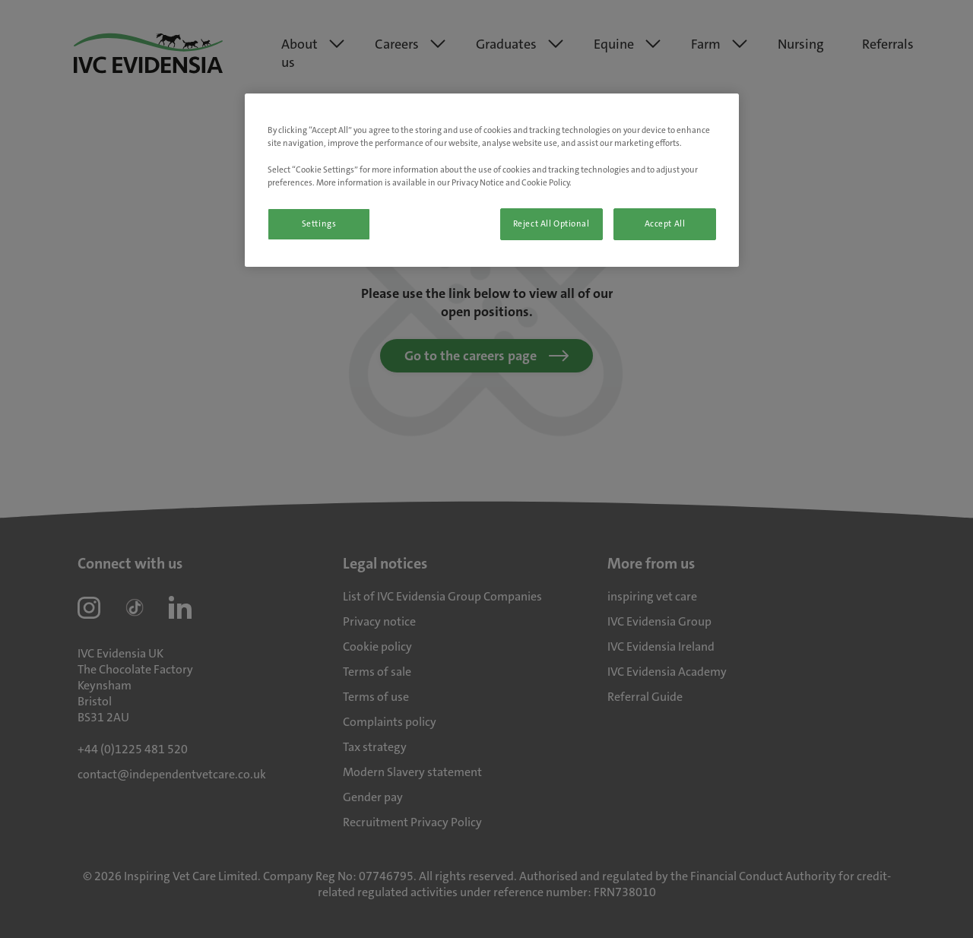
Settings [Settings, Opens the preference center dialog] (319, 224)
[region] (492, 179)
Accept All (665, 224)
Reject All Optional (551, 224)
